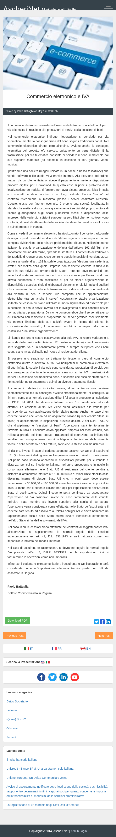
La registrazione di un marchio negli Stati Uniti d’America (42, 805)
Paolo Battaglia (25, 111)
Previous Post (14, 635)
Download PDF (17, 620)
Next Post (104, 635)
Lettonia (11, 710)
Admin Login (79, 831)
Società (11, 737)
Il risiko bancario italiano (21, 759)
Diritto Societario (17, 701)
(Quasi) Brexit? (16, 719)
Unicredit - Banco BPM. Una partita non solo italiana (39, 768)
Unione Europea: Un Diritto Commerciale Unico (36, 777)
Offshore (11, 728)
